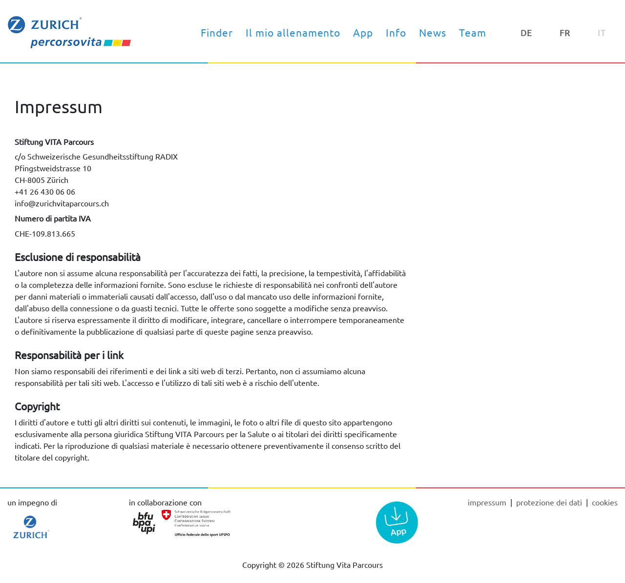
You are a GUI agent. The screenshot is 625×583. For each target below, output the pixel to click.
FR (565, 32)
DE (526, 32)
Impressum (488, 502)
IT (602, 32)
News (432, 32)
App (363, 32)
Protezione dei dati (550, 502)
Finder (217, 32)
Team (472, 32)
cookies (605, 502)
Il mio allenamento (293, 32)
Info (396, 32)
